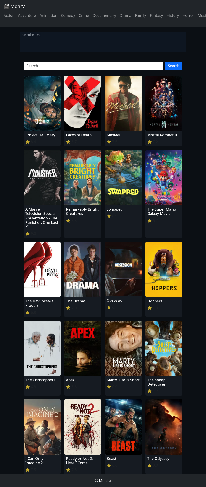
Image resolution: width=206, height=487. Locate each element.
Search (174, 65)
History (172, 15)
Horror (188, 15)
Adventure (27, 15)
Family (140, 15)
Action (9, 15)
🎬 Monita (15, 6)
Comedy (68, 15)
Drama (125, 15)
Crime (84, 15)
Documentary (104, 15)
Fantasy (156, 15)
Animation (48, 15)
